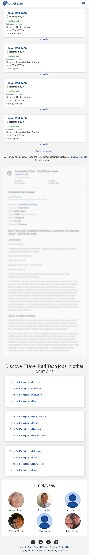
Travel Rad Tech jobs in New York (25, 429)
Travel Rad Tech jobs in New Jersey (27, 464)
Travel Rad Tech (16, 13)
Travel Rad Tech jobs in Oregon (24, 423)
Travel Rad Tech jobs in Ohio (23, 401)
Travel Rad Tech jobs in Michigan (25, 451)
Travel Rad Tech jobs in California (25, 388)
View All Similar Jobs (44, 151)
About (23, 547)
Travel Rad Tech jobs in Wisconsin (26, 394)
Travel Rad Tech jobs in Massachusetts (28, 435)
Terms (37, 547)
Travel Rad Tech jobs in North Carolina (28, 416)
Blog (30, 547)
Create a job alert (78, 157)
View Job (44, 39)
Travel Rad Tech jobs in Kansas (24, 470)
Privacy (44, 547)
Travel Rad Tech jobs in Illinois (24, 457)
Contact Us (63, 547)
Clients (53, 547)
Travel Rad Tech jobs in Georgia (25, 382)
